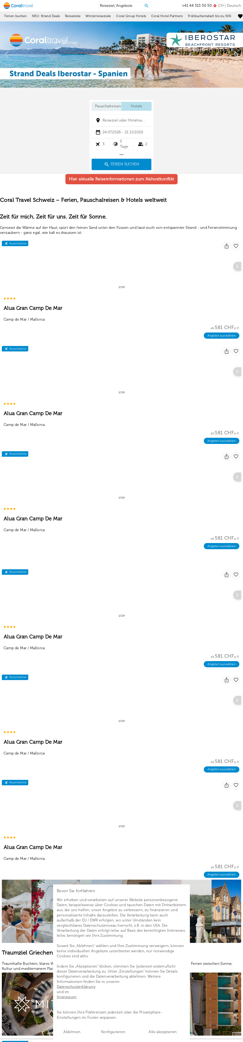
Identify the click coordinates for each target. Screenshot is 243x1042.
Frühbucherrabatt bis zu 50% (209, 16)
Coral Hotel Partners (167, 16)
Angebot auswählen (221, 333)
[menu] (227, 5)
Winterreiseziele (98, 16)
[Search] (146, 5)
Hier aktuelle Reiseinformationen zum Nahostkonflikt (121, 197)
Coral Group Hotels (131, 16)
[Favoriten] (236, 264)
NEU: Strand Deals (46, 16)
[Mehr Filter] (121, 154)
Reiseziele (72, 16)
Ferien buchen (15, 16)
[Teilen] (226, 264)
